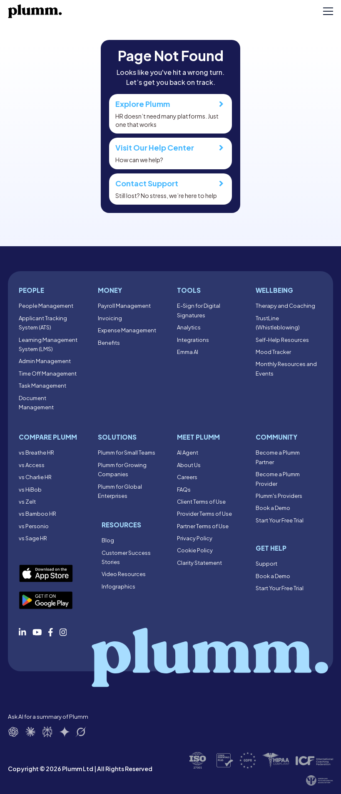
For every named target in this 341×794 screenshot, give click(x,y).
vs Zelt (27, 501)
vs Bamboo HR (37, 513)
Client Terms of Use (201, 501)
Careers (187, 477)
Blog (108, 540)
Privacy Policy (194, 538)
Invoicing (110, 318)
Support (266, 563)
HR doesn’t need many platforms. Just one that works (170, 113)
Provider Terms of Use (204, 513)
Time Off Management (48, 373)
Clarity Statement (199, 562)
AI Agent (187, 452)
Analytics (189, 327)
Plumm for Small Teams (126, 452)
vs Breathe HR (36, 452)
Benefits (109, 342)
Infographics (118, 586)
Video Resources (124, 574)
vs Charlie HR (35, 477)
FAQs (184, 489)
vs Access (32, 465)
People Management (46, 305)
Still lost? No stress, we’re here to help (170, 188)
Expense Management (127, 330)
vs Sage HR (33, 538)
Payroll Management (124, 305)
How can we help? (170, 153)
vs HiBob (30, 489)
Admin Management (45, 361)
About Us (189, 465)
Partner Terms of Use (203, 526)
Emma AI (187, 352)
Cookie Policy (195, 550)
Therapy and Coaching (285, 305)
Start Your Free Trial (280, 520)
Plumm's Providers (279, 495)
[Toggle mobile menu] (328, 11)
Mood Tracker (273, 352)
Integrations (193, 339)
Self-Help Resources (282, 339)
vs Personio (34, 526)
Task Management (42, 385)
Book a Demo (273, 508)
